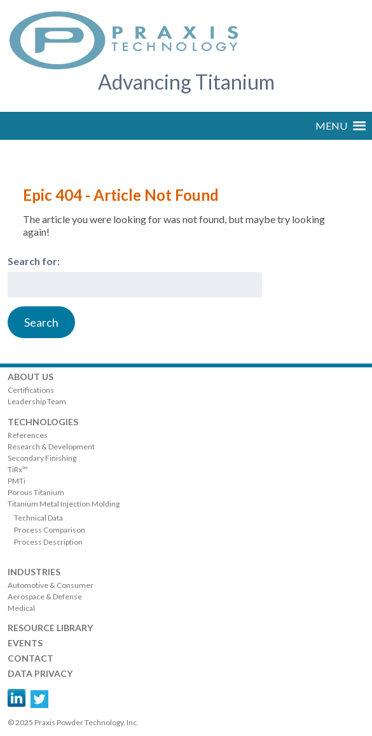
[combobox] (135, 284)
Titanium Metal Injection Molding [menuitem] (64, 503)
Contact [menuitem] (30, 658)
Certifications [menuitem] (31, 390)
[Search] (41, 322)
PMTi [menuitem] (16, 481)
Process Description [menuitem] (48, 542)
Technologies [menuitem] (43, 421)
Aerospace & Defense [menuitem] (45, 596)
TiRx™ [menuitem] (18, 469)
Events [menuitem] (25, 642)
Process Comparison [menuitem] (49, 530)
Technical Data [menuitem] (38, 517)
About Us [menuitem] (30, 376)
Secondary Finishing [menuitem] (42, 458)
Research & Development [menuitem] (51, 446)
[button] (331, 126)
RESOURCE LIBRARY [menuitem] (50, 627)
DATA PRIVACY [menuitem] (40, 673)
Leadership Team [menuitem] (37, 401)
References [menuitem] (28, 435)
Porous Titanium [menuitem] (36, 492)
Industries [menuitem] (34, 571)
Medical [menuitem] (21, 608)
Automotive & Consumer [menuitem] (50, 585)
